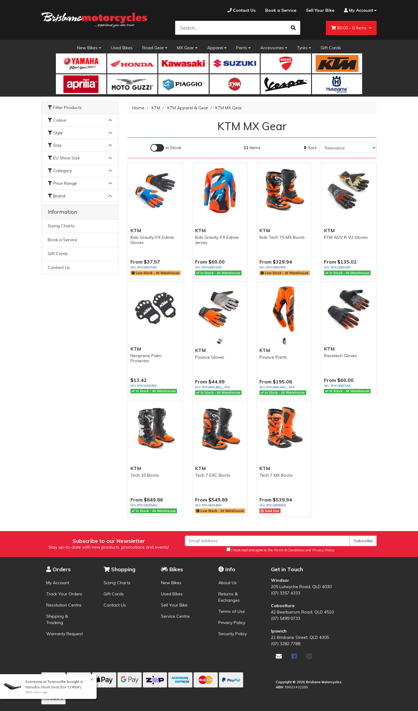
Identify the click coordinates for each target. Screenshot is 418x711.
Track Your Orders (64, 594)
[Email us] (279, 656)
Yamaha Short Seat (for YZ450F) (53, 687)
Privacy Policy (231, 622)
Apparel (215, 47)
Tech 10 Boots (144, 475)
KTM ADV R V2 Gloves (346, 237)
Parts (241, 47)
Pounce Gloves (209, 357)
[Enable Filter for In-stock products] (165, 148)
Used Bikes (122, 47)
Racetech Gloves (340, 355)
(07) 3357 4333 (285, 593)
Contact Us (59, 267)
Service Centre (175, 616)
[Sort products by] (348, 148)
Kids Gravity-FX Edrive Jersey (217, 240)
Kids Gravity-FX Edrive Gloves (152, 240)
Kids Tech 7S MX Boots (282, 237)
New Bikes (87, 47)
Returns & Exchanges (229, 597)
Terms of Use (231, 611)
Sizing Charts (61, 226)
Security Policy (232, 633)
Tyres (302, 47)
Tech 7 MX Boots (276, 475)
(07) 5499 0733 (285, 618)
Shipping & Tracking (57, 619)
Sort (310, 147)
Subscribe (363, 540)
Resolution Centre (64, 605)
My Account (57, 582)
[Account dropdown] (358, 10)
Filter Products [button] (65, 107)
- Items (349, 28)
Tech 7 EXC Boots (212, 475)
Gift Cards (331, 47)
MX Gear (185, 47)
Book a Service (62, 239)
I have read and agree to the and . (281, 549)
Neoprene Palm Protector (146, 358)
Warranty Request (64, 633)
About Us (227, 582)
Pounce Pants (273, 357)
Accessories (272, 47)
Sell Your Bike (174, 605)
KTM (135, 230)
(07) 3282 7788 (285, 643)
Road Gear (153, 47)
